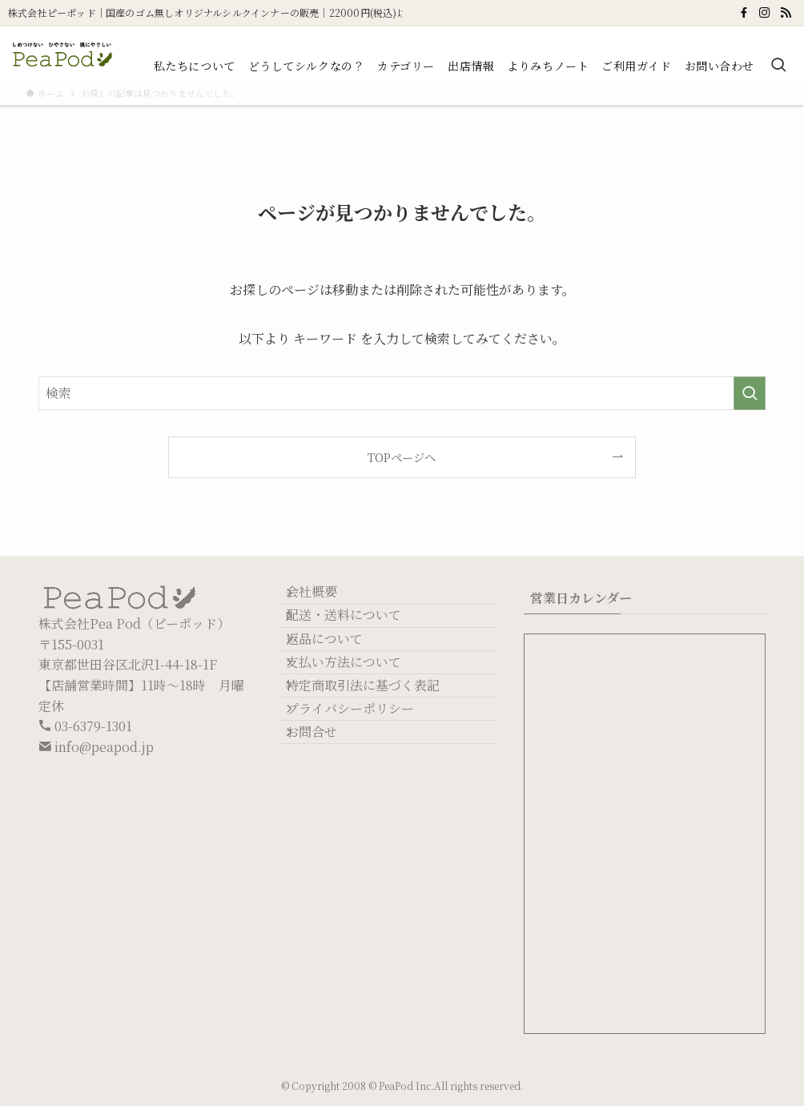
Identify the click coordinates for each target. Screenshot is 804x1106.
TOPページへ (402, 456)
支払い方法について (358, 713)
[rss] (785, 13)
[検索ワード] (402, 393)
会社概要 (326, 599)
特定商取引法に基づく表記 (377, 751)
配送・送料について (358, 637)
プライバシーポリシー (364, 788)
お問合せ (326, 827)
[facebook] (744, 13)
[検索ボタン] (778, 65)
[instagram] (764, 13)
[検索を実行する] (750, 393)
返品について (338, 675)
